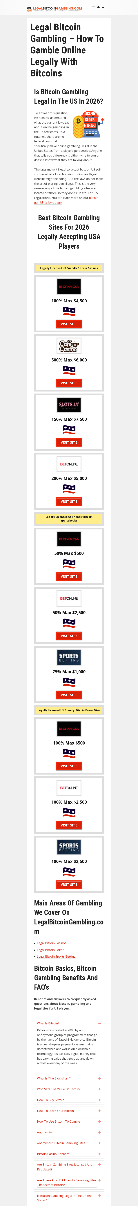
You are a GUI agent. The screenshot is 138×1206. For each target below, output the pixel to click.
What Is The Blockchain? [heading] (54, 1078)
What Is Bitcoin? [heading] (48, 1023)
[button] (98, 7)
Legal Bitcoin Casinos (51, 943)
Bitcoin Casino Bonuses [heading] (53, 1154)
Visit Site (69, 324)
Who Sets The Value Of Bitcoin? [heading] (58, 1089)
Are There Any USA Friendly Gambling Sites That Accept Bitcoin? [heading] (66, 1182)
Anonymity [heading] (44, 1132)
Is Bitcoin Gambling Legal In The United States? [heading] (64, 1198)
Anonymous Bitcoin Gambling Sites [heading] (61, 1143)
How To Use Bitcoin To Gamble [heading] (58, 1121)
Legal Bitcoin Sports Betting (56, 956)
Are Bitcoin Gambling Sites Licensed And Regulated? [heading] (64, 1167)
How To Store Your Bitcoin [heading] (55, 1111)
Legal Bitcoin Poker (50, 950)
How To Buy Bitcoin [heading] (50, 1100)
